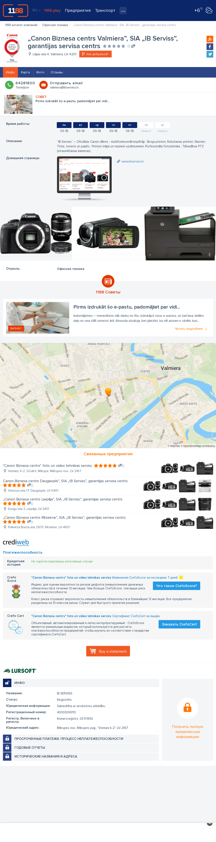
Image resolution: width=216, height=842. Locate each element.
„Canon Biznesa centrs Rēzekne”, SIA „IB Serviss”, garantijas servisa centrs (64, 517)
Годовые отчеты (30, 748)
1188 (15, 10)
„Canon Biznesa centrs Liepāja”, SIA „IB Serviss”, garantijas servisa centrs (62, 499)
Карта (25, 72)
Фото (40, 72)
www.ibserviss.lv (133, 161)
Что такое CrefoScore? (176, 585)
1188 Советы (108, 292)
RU (36, 10)
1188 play (52, 10)
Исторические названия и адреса (46, 756)
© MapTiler (174, 446)
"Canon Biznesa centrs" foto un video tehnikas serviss (47, 465)
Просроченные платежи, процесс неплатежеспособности (69, 739)
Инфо (10, 72)
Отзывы (57, 72)
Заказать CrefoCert (179, 624)
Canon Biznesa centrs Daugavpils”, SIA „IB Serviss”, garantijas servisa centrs (65, 481)
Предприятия (78, 10)
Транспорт (105, 10)
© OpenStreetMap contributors (198, 446)
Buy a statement (113, 651)
